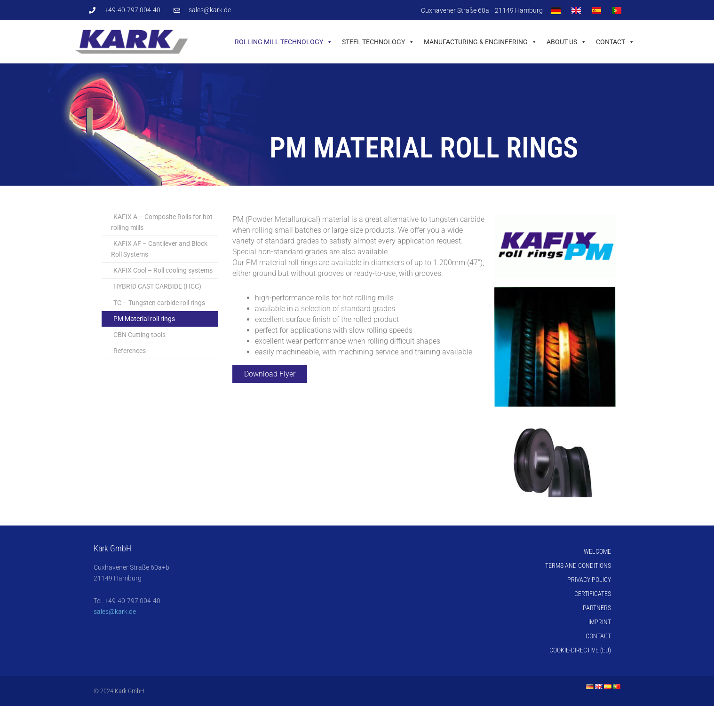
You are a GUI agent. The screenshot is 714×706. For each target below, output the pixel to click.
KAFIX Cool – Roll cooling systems (163, 270)
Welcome (597, 551)
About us (567, 42)
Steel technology (378, 42)
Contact (615, 42)
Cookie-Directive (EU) (580, 650)
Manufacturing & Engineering (480, 42)
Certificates (592, 593)
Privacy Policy (589, 579)
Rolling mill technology (284, 42)
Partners (597, 608)
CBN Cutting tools (139, 334)
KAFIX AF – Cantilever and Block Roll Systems (159, 249)
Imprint (599, 622)
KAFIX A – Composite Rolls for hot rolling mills (162, 222)
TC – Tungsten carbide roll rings (159, 302)
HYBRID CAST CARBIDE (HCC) (157, 286)
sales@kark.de (115, 611)
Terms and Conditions (578, 565)
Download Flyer (269, 373)
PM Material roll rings (144, 318)
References (129, 350)
